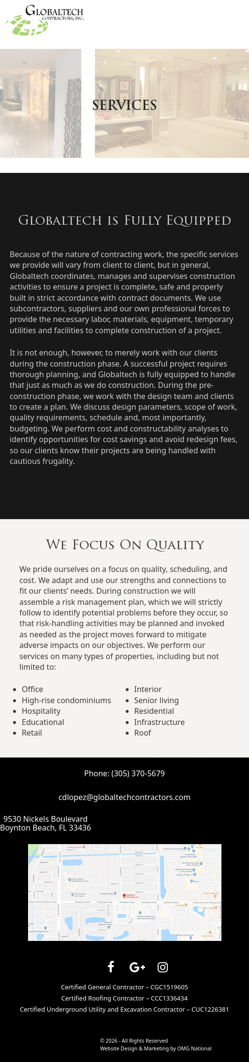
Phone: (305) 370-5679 (124, 773)
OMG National (194, 1048)
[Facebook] (111, 967)
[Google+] (137, 967)
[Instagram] (163, 967)
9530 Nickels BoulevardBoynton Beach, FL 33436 (45, 823)
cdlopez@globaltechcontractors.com (124, 797)
